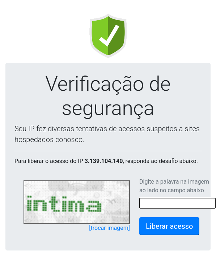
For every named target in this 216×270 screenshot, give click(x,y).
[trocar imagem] (109, 227)
